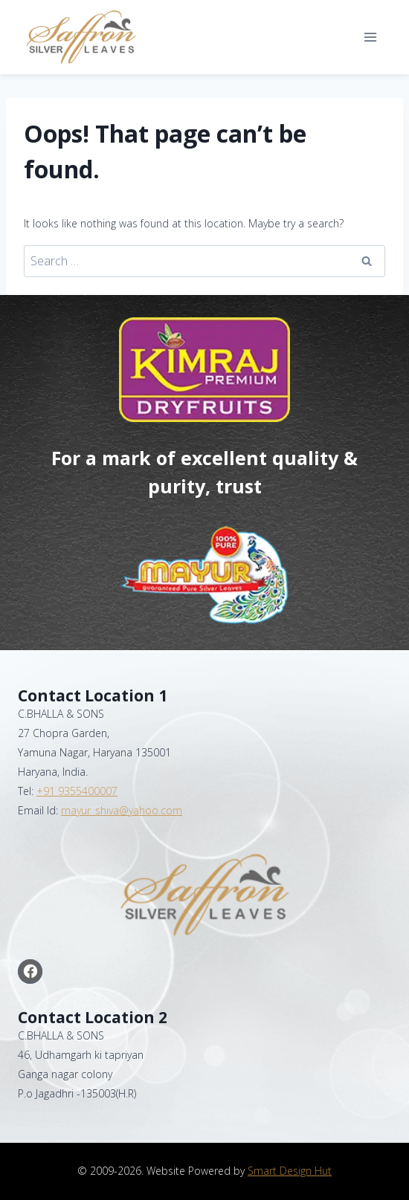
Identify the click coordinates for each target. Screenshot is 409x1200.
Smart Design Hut (290, 1171)
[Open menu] (370, 36)
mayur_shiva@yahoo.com (121, 810)
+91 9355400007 (76, 791)
